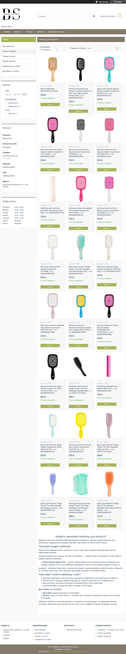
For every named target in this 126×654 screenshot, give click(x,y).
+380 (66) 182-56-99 (74, 630)
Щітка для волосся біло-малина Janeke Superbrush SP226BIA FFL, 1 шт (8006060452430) (108, 153)
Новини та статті (41, 636)
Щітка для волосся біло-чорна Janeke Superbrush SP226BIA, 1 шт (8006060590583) (79, 153)
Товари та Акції (9, 56)
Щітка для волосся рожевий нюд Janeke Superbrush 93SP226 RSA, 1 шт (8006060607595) (52, 328)
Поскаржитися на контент (58, 651)
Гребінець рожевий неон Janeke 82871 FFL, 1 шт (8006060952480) (107, 388)
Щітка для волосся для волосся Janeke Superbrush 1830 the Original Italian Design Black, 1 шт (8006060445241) (80, 93)
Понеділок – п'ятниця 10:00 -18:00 (111, 630)
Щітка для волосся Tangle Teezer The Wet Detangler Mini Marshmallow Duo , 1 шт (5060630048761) (80, 270)
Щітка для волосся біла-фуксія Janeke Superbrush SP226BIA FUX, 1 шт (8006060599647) (108, 211)
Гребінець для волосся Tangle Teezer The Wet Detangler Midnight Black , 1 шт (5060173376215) (80, 389)
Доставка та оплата (56, 32)
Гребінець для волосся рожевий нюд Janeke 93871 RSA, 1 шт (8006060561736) (52, 210)
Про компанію (8, 46)
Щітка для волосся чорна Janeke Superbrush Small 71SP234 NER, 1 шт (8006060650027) (50, 389)
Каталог (17, 32)
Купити (50, 104)
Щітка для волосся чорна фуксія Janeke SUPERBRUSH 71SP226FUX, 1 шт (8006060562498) (107, 329)
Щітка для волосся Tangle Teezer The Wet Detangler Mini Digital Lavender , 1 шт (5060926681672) (51, 506)
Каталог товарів (9, 51)
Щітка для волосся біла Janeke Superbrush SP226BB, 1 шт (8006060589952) (50, 270)
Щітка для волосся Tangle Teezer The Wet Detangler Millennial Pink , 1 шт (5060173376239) (107, 448)
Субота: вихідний (104, 633)
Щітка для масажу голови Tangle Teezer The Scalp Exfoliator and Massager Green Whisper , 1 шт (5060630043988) (79, 507)
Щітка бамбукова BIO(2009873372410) (49, 90)
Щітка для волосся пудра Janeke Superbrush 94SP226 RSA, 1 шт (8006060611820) (109, 269)
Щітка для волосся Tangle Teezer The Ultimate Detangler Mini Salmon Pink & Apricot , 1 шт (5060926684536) (109, 507)
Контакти (40, 32)
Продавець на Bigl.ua (63, 649)
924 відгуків (103, 2)
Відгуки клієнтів (9, 61)
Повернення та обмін (11, 66)
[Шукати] (94, 16)
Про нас (29, 32)
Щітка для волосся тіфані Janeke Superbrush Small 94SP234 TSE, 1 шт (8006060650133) (51, 448)
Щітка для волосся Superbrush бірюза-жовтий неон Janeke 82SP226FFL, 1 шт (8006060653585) (80, 328)
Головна (6, 32)
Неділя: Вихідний (104, 636)
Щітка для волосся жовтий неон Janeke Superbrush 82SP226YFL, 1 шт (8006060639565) (80, 448)
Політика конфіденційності (77, 651)
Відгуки (6, 638)
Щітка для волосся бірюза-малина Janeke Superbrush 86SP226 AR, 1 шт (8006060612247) (108, 92)
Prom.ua (75, 647)
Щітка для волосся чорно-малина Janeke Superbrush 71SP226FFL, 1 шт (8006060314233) (51, 153)
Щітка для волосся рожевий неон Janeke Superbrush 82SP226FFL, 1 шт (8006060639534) (80, 211)
